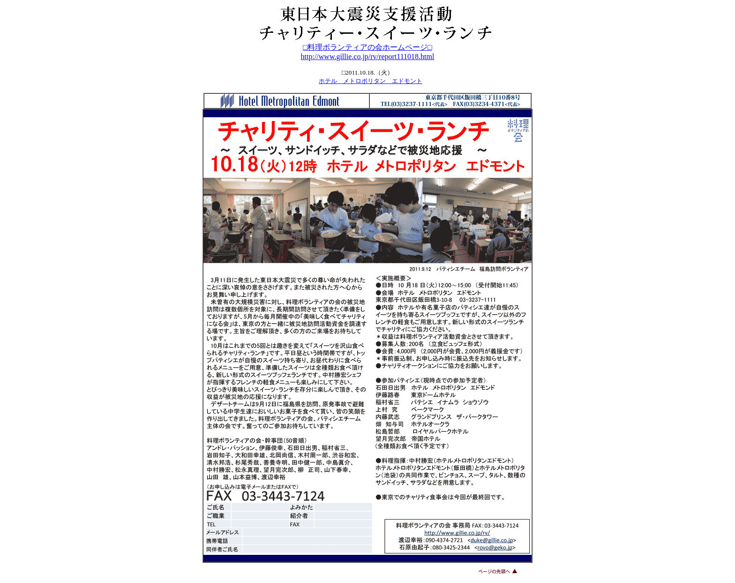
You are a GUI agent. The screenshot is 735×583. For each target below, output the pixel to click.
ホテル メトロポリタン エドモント (370, 80)
